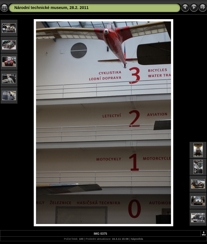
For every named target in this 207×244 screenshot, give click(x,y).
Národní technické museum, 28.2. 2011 (51, 7)
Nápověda (137, 238)
